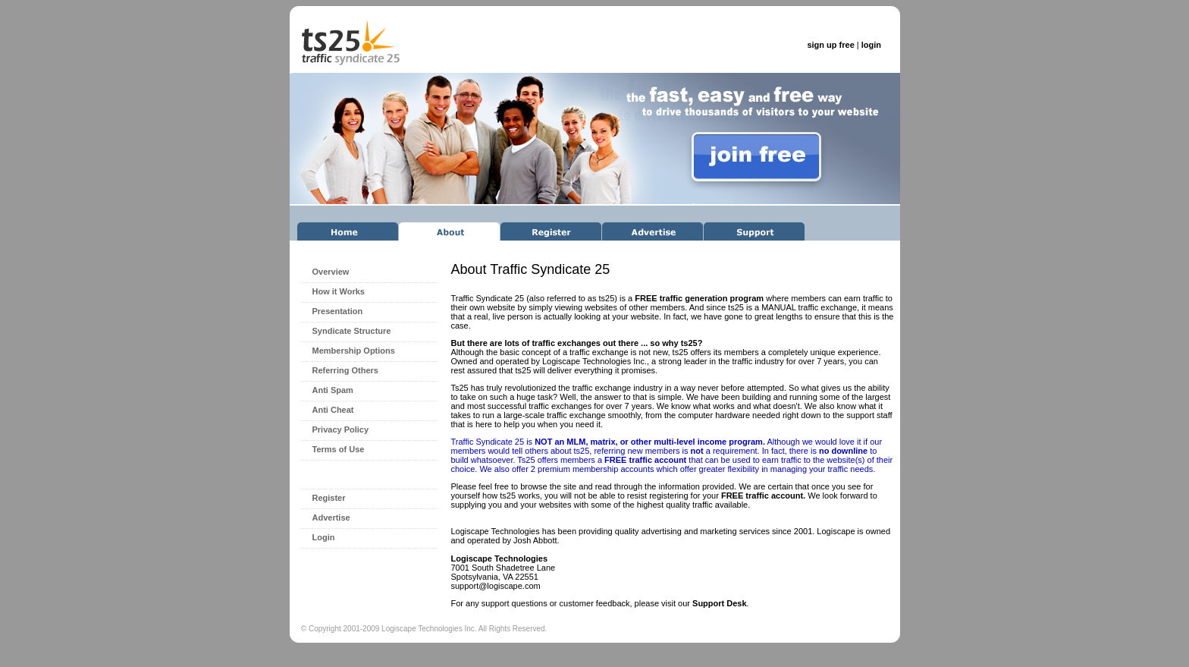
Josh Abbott (535, 540)
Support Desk (719, 603)
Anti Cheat (333, 409)
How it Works (338, 291)
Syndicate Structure (351, 330)
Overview (331, 271)
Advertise (331, 517)
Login (323, 537)
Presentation (337, 311)
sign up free (830, 44)
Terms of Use (338, 449)
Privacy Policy (340, 429)
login (871, 44)
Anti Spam (332, 390)
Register (329, 497)
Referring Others (345, 370)
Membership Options (353, 350)
